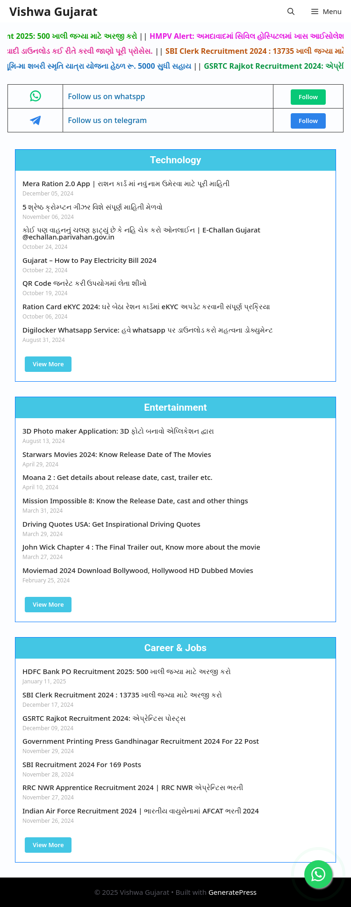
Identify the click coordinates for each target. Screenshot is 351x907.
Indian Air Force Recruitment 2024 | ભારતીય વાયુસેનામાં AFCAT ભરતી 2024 (140, 810)
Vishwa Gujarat (53, 11)
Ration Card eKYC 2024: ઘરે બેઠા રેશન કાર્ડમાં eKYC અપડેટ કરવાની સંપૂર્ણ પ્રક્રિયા (146, 306)
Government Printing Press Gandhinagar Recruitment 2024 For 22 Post (140, 741)
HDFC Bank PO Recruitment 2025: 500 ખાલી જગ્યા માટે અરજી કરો (126, 671)
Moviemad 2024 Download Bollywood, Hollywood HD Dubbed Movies (137, 570)
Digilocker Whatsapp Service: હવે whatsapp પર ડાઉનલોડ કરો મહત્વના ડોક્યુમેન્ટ (147, 329)
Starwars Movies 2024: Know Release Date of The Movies (116, 454)
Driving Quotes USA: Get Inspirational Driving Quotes (111, 524)
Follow (308, 97)
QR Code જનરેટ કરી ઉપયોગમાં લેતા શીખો (84, 283)
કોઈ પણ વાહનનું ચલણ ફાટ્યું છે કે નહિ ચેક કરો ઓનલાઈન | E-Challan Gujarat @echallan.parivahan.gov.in (141, 233)
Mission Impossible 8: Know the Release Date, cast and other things (135, 500)
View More (48, 364)
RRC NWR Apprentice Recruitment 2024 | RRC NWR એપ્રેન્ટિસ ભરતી (132, 787)
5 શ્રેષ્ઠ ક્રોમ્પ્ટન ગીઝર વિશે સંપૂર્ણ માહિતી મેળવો (92, 206)
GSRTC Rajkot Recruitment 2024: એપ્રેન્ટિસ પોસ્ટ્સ (104, 718)
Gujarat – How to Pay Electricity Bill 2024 (89, 260)
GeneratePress (232, 892)
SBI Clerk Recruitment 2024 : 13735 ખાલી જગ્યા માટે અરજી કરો (122, 694)
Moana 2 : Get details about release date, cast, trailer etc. (117, 477)
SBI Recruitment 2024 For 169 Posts (81, 764)
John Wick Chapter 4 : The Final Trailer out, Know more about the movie (141, 546)
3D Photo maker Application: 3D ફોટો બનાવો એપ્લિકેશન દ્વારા (118, 430)
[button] (291, 11)
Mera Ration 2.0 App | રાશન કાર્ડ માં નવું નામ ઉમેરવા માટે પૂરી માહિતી (125, 183)
